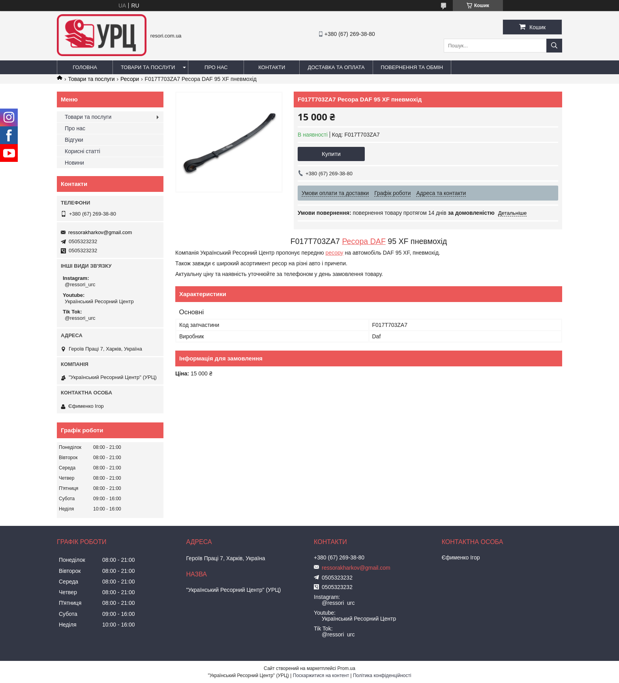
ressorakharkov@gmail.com (100, 232)
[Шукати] (554, 46)
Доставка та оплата (336, 67)
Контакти (271, 67)
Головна (85, 67)
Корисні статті (82, 151)
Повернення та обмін (412, 67)
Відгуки (74, 140)
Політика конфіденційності (382, 675)
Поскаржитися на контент (321, 675)
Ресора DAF (363, 241)
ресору (334, 253)
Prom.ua (346, 668)
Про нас (216, 67)
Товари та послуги (148, 67)
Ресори (129, 79)
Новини (74, 162)
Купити (331, 153)
